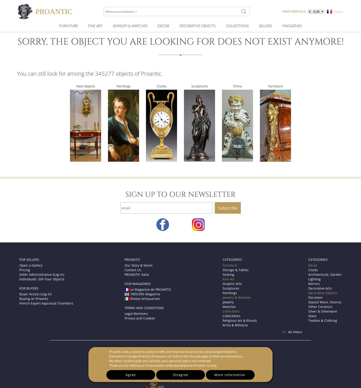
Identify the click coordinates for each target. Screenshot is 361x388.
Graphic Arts (232, 284)
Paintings (123, 86)
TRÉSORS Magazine (142, 294)
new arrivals (294, 11)
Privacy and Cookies (140, 318)
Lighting (314, 279)
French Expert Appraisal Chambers (46, 303)
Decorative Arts (320, 288)
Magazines (292, 26)
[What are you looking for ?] (243, 11)
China (237, 86)
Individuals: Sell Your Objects (41, 279)
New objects (85, 86)
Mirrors (314, 284)
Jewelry (228, 302)
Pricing (24, 270)
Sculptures (199, 86)
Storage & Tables (236, 270)
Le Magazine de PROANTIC (148, 289)
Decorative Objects (198, 26)
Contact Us (133, 270)
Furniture (68, 26)
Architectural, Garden (325, 274)
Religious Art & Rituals (240, 320)
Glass (312, 316)
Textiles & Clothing (322, 320)
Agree (131, 375)
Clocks (161, 86)
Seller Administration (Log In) (41, 274)
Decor (163, 26)
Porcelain (315, 297)
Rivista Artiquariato (142, 298)
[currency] (316, 11)
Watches (229, 307)
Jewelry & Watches (130, 26)
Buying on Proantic (33, 298)
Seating (228, 274)
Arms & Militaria (235, 325)
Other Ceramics (320, 307)
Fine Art (95, 26)
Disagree (180, 375)
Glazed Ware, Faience (324, 302)
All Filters (292, 332)
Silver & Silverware (322, 311)
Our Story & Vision (139, 265)
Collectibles (231, 316)
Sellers (265, 26)
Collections (237, 26)
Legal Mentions (136, 313)
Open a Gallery (30, 265)
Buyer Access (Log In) (35, 294)
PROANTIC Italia (137, 274)
